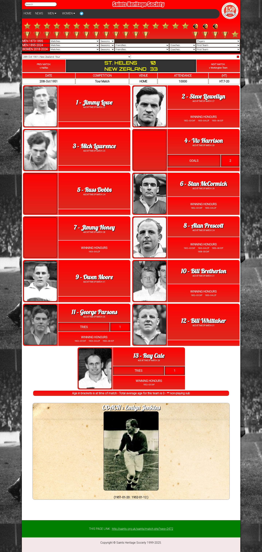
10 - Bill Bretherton (203, 271)
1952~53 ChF (189, 121)
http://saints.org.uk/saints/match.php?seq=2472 (142, 529)
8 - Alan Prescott (203, 225)
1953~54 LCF (203, 121)
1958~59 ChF (203, 252)
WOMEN (68, 13)
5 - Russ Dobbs (94, 190)
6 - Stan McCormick (203, 184)
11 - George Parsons (94, 312)
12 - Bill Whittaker (203, 321)
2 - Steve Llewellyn (203, 96)
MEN (52, 13)
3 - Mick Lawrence (94, 146)
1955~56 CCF (217, 121)
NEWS (39, 13)
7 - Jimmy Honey (94, 227)
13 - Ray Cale (148, 356)
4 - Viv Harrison (203, 140)
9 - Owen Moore (94, 277)
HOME (27, 13)
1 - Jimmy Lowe (94, 102)
